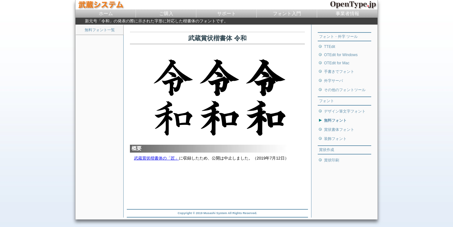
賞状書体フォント (339, 129)
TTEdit (329, 46)
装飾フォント (335, 139)
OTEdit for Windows (341, 55)
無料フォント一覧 (100, 30)
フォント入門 (287, 13)
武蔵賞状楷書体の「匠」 (156, 158)
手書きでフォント (339, 71)
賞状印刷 (331, 160)
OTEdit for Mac (337, 63)
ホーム (106, 13)
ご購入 (166, 13)
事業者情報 (347, 13)
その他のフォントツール (345, 90)
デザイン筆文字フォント (345, 111)
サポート (226, 13)
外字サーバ (333, 81)
